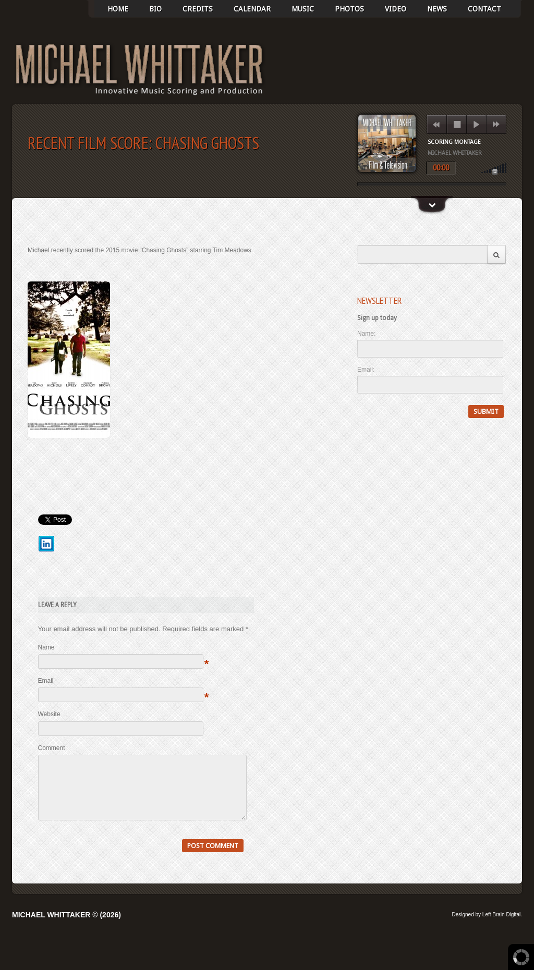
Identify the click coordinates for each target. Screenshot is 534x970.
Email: (365, 369)
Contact (484, 9)
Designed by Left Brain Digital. (487, 927)
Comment (51, 748)
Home (117, 9)
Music (303, 9)
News (437, 9)
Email (46, 680)
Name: (366, 333)
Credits (198, 9)
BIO (155, 9)
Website (49, 714)
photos (349, 9)
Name (46, 647)
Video (395, 9)
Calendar (252, 9)
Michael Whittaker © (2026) (66, 927)
